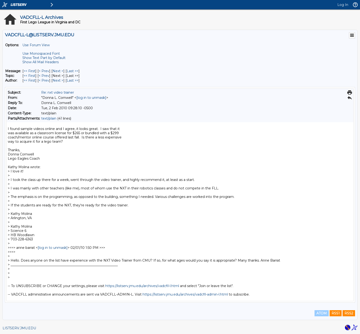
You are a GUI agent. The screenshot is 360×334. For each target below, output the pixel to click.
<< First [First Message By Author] (29, 80)
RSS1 (335, 313)
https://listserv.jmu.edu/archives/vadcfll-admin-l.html (185, 294)
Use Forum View (36, 45)
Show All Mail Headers (40, 62)
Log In (342, 5)
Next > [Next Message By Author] (58, 80)
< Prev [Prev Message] (44, 71)
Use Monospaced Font (41, 53)
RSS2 (348, 313)
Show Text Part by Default (43, 58)
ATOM (321, 313)
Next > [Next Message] (58, 71)
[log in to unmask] (91, 98)
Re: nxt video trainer (57, 92)
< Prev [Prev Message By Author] (44, 80)
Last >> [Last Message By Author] (72, 80)
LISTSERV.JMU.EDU (19, 328)
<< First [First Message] (29, 71)
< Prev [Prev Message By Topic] (44, 76)
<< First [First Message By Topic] (29, 76)
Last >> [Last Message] (72, 71)
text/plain (48, 118)
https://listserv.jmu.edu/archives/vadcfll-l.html (142, 286)
